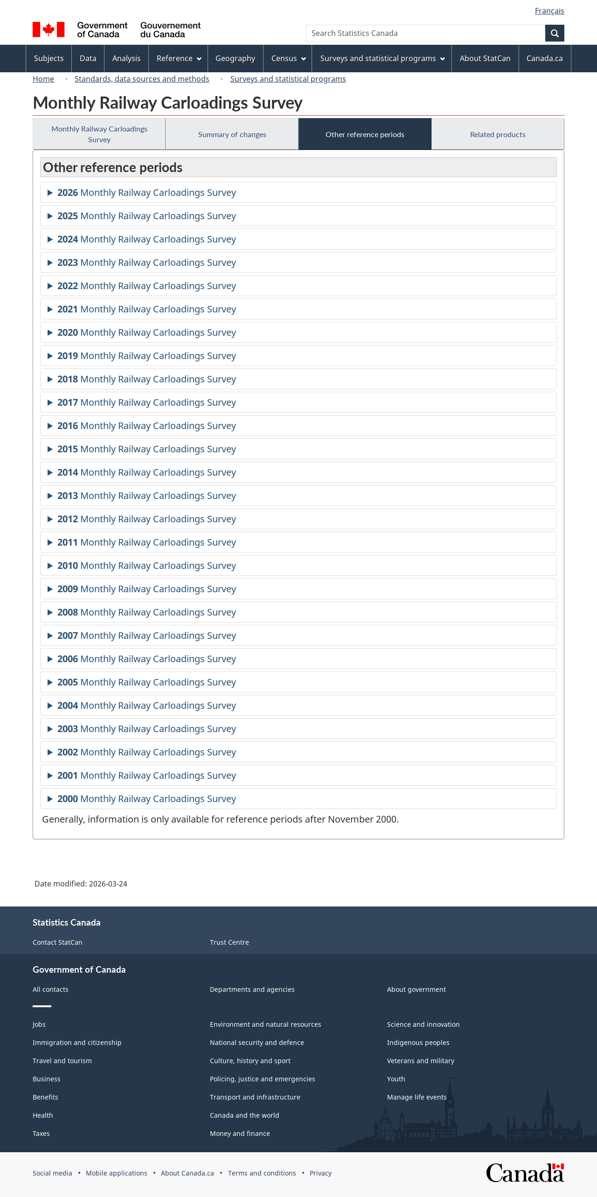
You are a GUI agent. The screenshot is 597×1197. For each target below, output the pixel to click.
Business (47, 1078)
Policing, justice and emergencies (262, 1078)
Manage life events (417, 1097)
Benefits (45, 1097)
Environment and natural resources (265, 1024)
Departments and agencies (252, 989)
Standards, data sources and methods (142, 79)
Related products (498, 134)
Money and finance (240, 1133)
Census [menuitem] (288, 58)
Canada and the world (244, 1115)
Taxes (41, 1133)
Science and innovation (423, 1024)
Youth (396, 1078)
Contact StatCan (58, 942)
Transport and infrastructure (255, 1097)
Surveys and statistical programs (288, 79)
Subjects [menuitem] (49, 58)
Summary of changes (232, 134)
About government (416, 989)
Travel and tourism (62, 1060)
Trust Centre (229, 942)
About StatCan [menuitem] (485, 58)
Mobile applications (116, 1173)
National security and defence (257, 1042)
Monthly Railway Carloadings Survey (99, 134)
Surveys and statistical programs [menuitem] (382, 58)
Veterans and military (420, 1060)
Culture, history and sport (250, 1060)
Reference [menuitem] (179, 58)
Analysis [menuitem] (126, 58)
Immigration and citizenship (77, 1042)
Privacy (321, 1173)
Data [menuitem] (88, 58)
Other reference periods (365, 134)
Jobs (39, 1024)
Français (549, 11)
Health (43, 1115)
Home (43, 79)
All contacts (51, 989)
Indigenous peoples (418, 1042)
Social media (52, 1173)
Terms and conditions (262, 1173)
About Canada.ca (187, 1173)
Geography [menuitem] (235, 58)
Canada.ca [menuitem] (545, 58)
